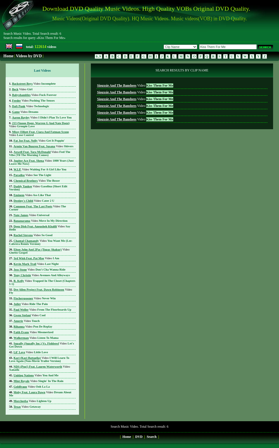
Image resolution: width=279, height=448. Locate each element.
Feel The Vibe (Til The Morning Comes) (39, 153)
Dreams (25, 111)
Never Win (35, 298)
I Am (36, 258)
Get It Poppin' (39, 140)
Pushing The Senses (33, 100)
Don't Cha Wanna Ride (39, 269)
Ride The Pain (31, 304)
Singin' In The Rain (38, 381)
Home (8, 56)
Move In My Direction (40, 220)
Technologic (30, 106)
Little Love (31, 352)
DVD (138, 437)
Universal (31, 215)
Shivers (43, 146)
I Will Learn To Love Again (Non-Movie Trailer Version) (39, 359)
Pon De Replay (33, 326)
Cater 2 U (34, 200)
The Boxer (37, 180)
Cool (29, 315)
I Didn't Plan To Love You (42, 117)
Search (152, 437)
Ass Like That (32, 195)
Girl (22, 89)
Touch (26, 320)
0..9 (98, 56)
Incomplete (34, 83)
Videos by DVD (29, 56)
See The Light (32, 175)
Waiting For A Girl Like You (40, 169)
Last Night (36, 263)
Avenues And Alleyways (42, 275)
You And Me (36, 375)
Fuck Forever (34, 94)
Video (135, 85)
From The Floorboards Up (42, 309)
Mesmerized (33, 332)
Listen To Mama (36, 337)
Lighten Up (32, 401)
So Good (33, 235)
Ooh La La (32, 386)
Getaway (27, 406)
